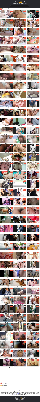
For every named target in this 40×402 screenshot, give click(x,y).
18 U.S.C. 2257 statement (20, 399)
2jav (14, 394)
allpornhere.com (4, 385)
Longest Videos (24, 3)
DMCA (20, 400)
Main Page (15, 3)
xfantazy (18, 393)
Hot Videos (19, 3)
